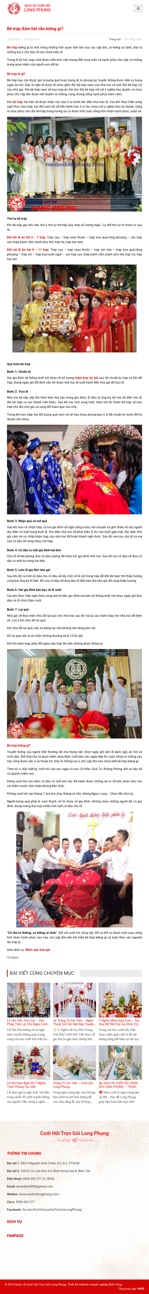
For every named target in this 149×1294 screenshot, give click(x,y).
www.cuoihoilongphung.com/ (39, 1194)
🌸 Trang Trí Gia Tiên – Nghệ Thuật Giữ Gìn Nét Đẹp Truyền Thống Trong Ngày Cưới (73, 1024)
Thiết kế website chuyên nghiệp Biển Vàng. (95, 1284)
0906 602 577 (32, 1179)
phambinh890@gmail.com (34, 1186)
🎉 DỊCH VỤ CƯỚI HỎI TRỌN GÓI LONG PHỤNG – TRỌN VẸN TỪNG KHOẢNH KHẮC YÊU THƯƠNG (118, 1088)
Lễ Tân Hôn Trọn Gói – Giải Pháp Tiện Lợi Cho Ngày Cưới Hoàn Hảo (27, 1024)
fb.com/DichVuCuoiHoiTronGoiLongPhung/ (52, 1209)
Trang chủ (115, 39)
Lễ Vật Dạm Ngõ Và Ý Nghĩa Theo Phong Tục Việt (26, 1085)
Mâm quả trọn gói (37, 950)
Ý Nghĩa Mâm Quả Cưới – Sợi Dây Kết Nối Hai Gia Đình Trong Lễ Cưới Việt (120, 1024)
